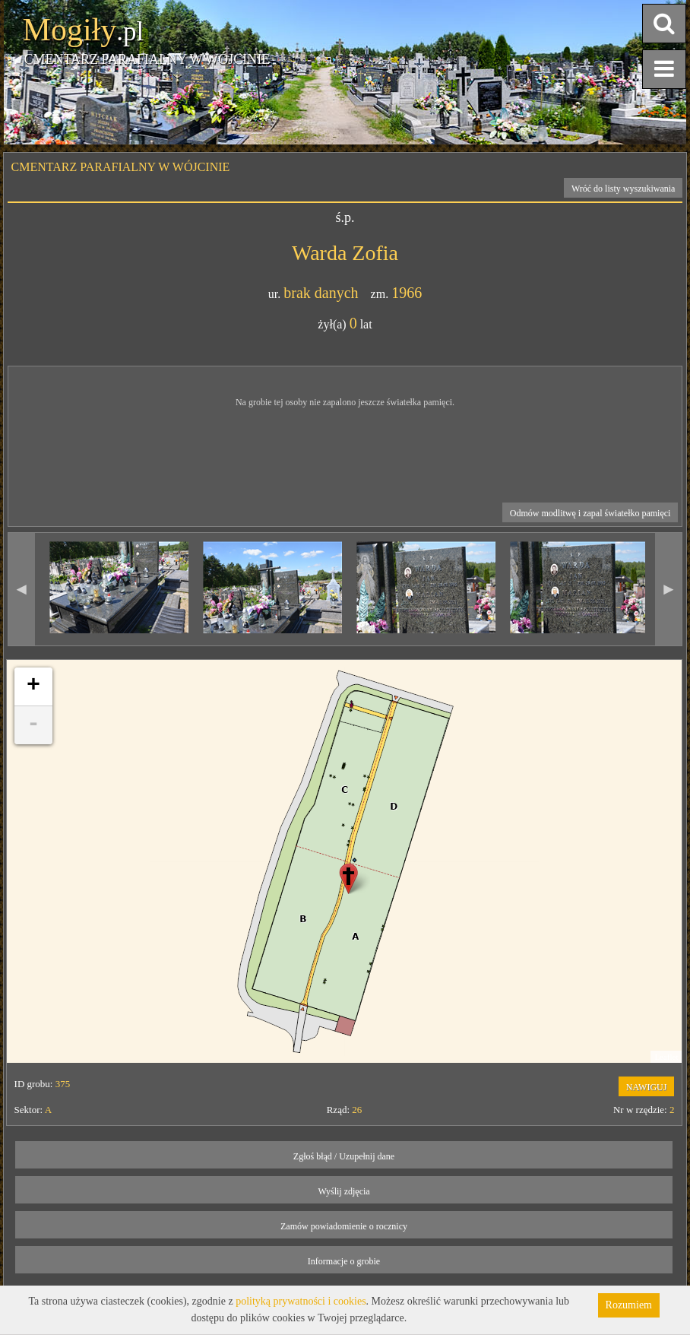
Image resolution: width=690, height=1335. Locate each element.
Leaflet (666, 1056)
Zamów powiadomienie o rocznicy (343, 1226)
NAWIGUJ (646, 1087)
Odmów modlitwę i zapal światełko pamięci (590, 513)
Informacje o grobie (344, 1261)
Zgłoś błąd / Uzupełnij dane (343, 1156)
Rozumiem (629, 1305)
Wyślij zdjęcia (343, 1191)
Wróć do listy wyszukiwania (623, 188)
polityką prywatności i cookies (301, 1301)
